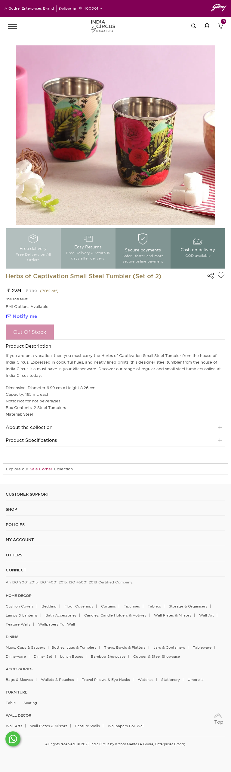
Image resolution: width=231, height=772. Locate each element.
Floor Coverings (78, 606)
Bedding (49, 606)
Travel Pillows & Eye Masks (106, 679)
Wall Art (206, 615)
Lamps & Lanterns (22, 615)
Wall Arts (14, 725)
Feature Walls (18, 624)
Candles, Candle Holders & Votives (115, 615)
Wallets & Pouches (57, 679)
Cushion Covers (20, 606)
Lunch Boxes (71, 656)
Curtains (108, 606)
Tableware (202, 647)
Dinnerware (16, 656)
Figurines (132, 606)
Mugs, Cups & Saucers (25, 647)
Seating (30, 702)
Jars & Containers (169, 647)
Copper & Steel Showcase (156, 656)
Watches (145, 679)
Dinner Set (43, 656)
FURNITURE (16, 692)
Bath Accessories (60, 615)
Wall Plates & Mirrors (172, 615)
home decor (19, 596)
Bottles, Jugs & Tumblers (73, 647)
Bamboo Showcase (108, 656)
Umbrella (196, 679)
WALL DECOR (18, 715)
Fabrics (154, 606)
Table (11, 702)
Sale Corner (41, 469)
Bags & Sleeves (19, 679)
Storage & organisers (188, 606)
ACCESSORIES (19, 669)
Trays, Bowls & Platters (125, 647)
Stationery (170, 679)
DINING (12, 637)
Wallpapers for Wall (56, 624)
